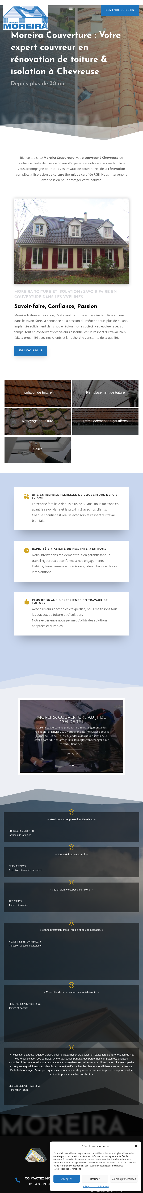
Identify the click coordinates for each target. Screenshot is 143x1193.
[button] (136, 1146)
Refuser (95, 1179)
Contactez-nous (40, 1178)
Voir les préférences (124, 1179)
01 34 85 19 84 (39, 1184)
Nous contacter (33, 98)
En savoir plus (30, 350)
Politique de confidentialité (95, 1186)
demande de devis (120, 10)
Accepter (66, 1179)
